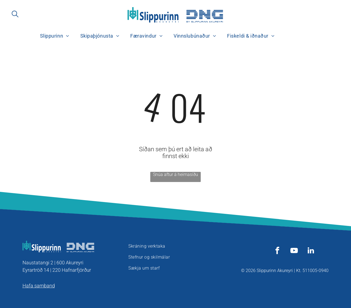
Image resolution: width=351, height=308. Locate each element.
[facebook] (277, 251)
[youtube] (293, 251)
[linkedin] (310, 251)
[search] (15, 14)
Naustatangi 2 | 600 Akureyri (52, 262)
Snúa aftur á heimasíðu (175, 174)
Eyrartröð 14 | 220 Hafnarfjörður (56, 270)
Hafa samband (38, 286)
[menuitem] (55, 36)
